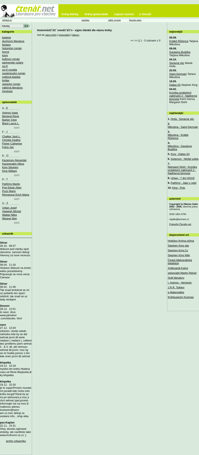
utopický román (11, 84)
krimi (5, 55)
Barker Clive (9, 119)
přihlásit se (7, 20)
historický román (12, 48)
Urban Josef (9, 207)
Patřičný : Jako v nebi (183, 182)
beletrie (6, 37)
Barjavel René (10, 116)
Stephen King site (178, 245)
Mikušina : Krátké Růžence (178, 136)
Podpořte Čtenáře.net (180, 224)
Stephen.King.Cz (178, 250)
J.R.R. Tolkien (176, 287)
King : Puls (178, 187)
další (17, 127)
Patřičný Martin (11, 184)
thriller (5, 80)
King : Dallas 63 (180, 154)
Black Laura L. (10, 123)
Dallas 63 (174, 84)
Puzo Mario (9, 191)
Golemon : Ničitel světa (185, 159)
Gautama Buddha (179, 52)
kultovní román (11, 59)
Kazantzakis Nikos (13, 163)
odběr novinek (114, 20)
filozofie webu (135, 20)
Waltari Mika (9, 214)
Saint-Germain (178, 74)
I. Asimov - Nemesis (180, 282)
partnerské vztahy (12, 62)
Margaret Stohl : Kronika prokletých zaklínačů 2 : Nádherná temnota (182, 170)
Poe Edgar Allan (11, 187)
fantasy (6, 44)
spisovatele (64, 35)
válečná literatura (12, 87)
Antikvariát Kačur (178, 268)
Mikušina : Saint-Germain (183, 127)
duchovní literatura (13, 41)
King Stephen (10, 167)
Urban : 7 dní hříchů (183, 178)
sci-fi (5, 66)
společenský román (13, 73)
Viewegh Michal (11, 211)
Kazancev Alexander (14, 160)
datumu (75, 35)
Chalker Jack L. (11, 136)
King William (9, 170)
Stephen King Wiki (179, 255)
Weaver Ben (9, 218)
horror (5, 51)
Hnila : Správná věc (182, 119)
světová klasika (11, 76)
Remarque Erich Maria (15, 194)
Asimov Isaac (10, 112)
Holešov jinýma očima (181, 240)
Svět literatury (176, 277)
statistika (85, 20)
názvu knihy (51, 35)
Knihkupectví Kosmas (181, 297)
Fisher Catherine (12, 143)
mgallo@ (179, 219)
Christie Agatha (11, 140)
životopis (7, 91)
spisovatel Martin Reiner (182, 273)
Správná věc (176, 63)
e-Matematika (176, 292)
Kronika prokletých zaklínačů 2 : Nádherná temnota (183, 96)
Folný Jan (8, 147)
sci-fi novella (9, 69)
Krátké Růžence (178, 41)
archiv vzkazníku (16, 441)
